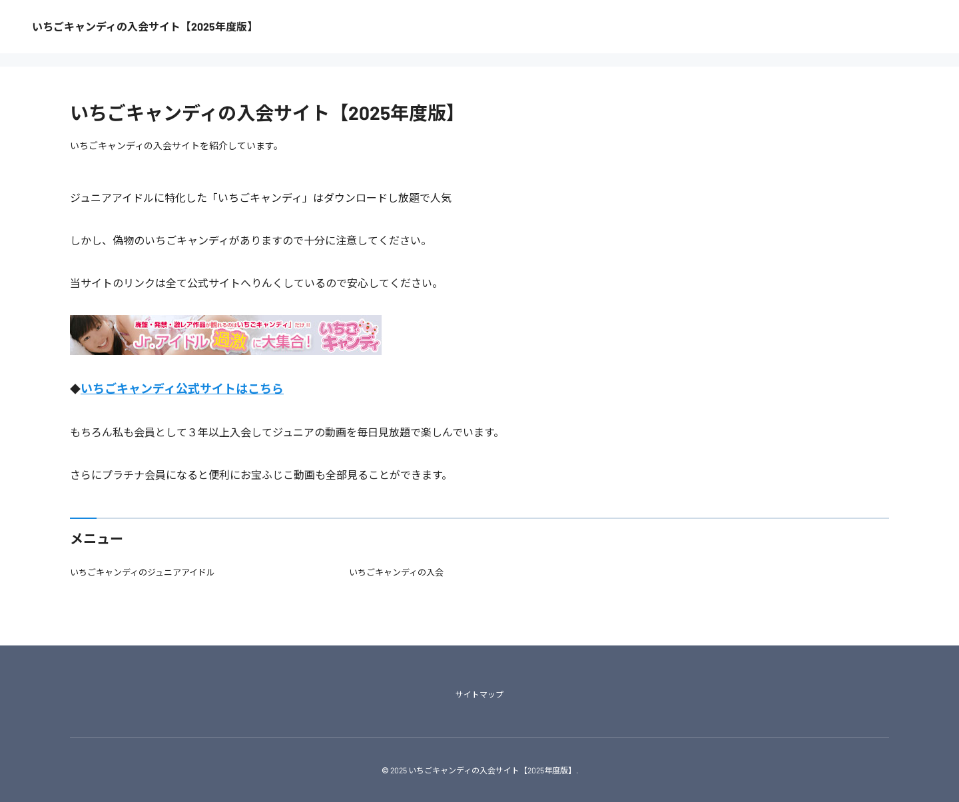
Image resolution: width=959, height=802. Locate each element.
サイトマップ (479, 694)
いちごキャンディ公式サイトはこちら (182, 388)
